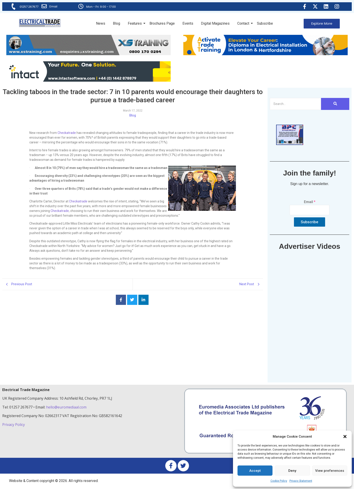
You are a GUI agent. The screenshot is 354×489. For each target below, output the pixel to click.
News (100, 23)
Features (135, 23)
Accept (255, 471)
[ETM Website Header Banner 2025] (88, 54)
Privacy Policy (14, 424)
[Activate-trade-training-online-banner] (265, 54)
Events (187, 23)
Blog (116, 23)
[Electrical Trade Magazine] (39, 23)
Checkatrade (67, 133)
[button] (345, 436)
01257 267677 (29, 7)
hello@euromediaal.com (66, 407)
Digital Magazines (215, 23)
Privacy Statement (300, 480)
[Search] (295, 104)
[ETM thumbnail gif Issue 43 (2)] (289, 144)
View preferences (329, 471)
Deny (292, 471)
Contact (244, 23)
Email (54, 6)
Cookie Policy (278, 480)
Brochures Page (162, 23)
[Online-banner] (88, 80)
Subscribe (265, 23)
